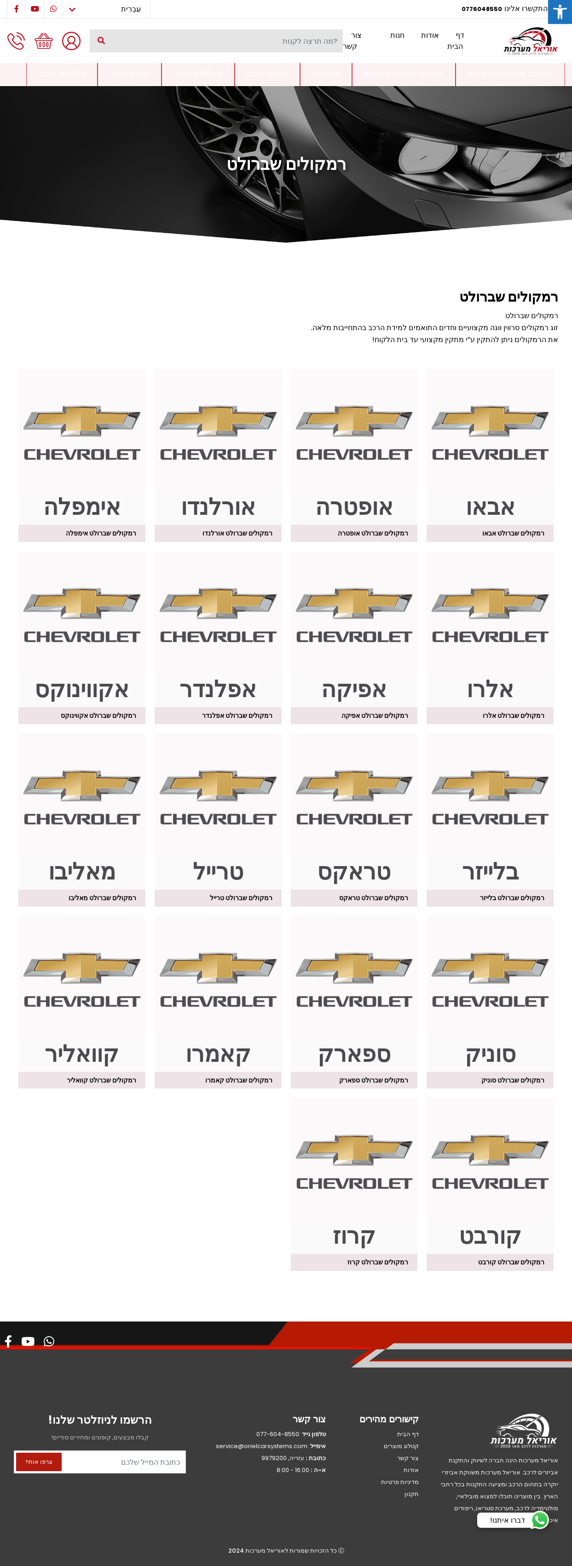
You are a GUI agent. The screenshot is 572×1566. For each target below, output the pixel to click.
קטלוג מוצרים (401, 1446)
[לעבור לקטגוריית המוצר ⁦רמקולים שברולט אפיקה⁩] (354, 629)
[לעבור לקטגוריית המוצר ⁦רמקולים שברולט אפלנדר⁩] (218, 629)
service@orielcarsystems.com (261, 1446)
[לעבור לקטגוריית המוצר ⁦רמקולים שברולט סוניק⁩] (490, 994)
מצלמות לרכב (198, 73)
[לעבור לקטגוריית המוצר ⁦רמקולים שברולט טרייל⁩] (218, 812)
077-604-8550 (277, 1434)
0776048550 (482, 9)
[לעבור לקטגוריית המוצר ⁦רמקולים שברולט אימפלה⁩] (81, 447)
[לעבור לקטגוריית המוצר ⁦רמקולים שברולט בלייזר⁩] (490, 812)
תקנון (411, 1494)
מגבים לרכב (267, 73)
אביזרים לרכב (62, 73)
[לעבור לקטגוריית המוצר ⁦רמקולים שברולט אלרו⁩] (490, 629)
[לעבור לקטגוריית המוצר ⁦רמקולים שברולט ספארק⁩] (354, 994)
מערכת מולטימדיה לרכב (510, 73)
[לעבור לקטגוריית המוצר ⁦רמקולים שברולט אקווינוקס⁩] (81, 629)
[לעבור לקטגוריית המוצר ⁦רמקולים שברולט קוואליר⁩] (81, 994)
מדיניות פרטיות (400, 1482)
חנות (397, 35)
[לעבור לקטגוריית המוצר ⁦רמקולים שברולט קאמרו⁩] (218, 994)
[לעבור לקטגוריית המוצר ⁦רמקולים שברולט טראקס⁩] (354, 812)
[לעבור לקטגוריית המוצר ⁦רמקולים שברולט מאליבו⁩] (81, 812)
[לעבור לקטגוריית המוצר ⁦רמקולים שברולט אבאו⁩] (490, 447)
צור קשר (352, 41)
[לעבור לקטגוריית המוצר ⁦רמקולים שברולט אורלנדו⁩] (218, 447)
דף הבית (455, 41)
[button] (560, 12)
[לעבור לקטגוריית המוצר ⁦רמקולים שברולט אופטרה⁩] (354, 447)
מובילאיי (326, 73)
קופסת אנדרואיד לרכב (404, 73)
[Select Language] (106, 9)
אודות (430, 35)
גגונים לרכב (130, 73)
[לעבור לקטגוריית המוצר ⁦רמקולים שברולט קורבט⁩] (490, 1176)
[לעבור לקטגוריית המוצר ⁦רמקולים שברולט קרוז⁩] (354, 1176)
